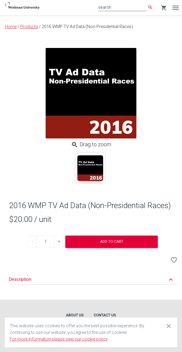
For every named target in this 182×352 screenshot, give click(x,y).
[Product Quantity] (45, 242)
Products (29, 26)
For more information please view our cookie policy (59, 339)
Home (11, 26)
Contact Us (105, 315)
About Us (75, 315)
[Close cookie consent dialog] (168, 325)
